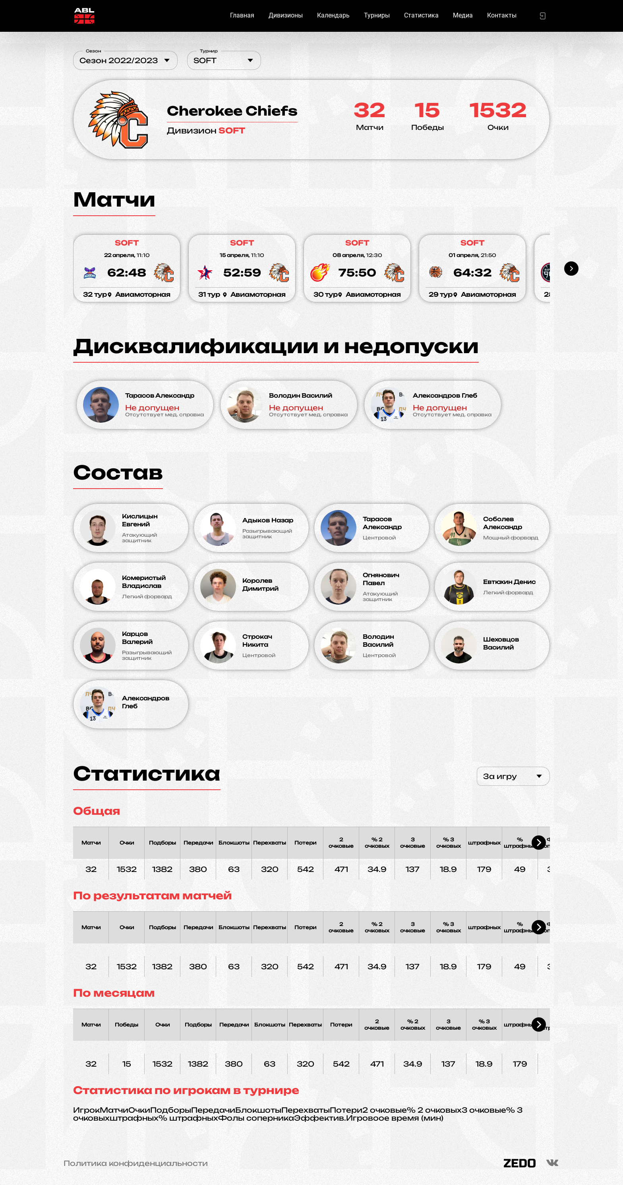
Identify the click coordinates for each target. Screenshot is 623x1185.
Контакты (502, 15)
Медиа (463, 15)
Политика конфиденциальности (136, 1163)
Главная (242, 15)
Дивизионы (286, 15)
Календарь (333, 15)
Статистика (421, 15)
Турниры (377, 15)
